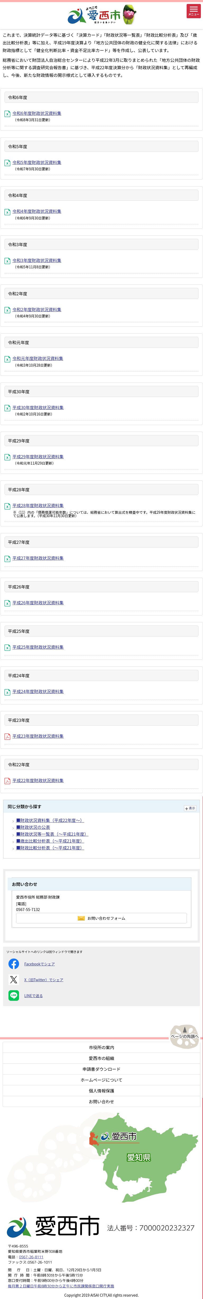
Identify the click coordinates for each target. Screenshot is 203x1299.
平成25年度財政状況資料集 (34, 647)
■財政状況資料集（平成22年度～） (50, 820)
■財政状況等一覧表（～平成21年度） (52, 834)
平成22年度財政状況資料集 (34, 780)
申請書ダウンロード (101, 1069)
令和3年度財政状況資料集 (32, 260)
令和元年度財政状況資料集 (33, 358)
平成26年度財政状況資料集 (34, 602)
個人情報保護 (101, 1090)
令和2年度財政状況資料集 (32, 309)
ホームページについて (102, 1080)
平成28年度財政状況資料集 (34, 505)
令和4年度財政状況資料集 (32, 211)
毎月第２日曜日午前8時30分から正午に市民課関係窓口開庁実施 (61, 1285)
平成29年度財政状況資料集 (34, 456)
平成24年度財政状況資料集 (34, 691)
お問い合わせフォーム (101, 918)
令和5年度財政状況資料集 (32, 162)
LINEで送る (25, 995)
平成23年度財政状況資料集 (34, 736)
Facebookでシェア (31, 964)
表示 (192, 808)
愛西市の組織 (101, 1058)
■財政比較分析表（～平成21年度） (50, 847)
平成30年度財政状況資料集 (34, 407)
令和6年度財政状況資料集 (32, 113)
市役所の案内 (101, 1047)
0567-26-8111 (31, 1256)
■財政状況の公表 (33, 827)
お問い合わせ (101, 1101)
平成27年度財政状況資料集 (34, 558)
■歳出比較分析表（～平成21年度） (50, 841)
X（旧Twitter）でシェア (35, 979)
